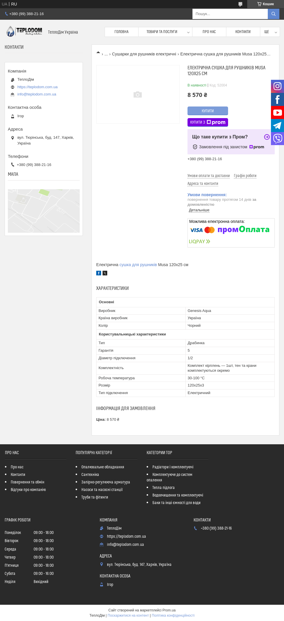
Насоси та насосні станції (102, 490)
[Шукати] (273, 14)
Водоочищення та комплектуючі (177, 495)
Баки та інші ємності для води (176, 503)
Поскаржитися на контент (128, 615)
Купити (208, 111)
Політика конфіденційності (173, 615)
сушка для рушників (138, 264)
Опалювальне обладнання (102, 467)
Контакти (243, 32)
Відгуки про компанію (28, 490)
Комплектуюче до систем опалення (169, 477)
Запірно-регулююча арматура (105, 482)
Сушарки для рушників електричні (144, 54)
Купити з (207, 122)
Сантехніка (90, 474)
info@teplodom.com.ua (36, 94)
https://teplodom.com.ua (37, 87)
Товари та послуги (162, 32)
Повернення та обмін (27, 482)
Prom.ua (169, 610)
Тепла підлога (163, 487)
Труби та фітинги (94, 497)
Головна (121, 32)
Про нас (209, 32)
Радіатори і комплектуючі (172, 467)
